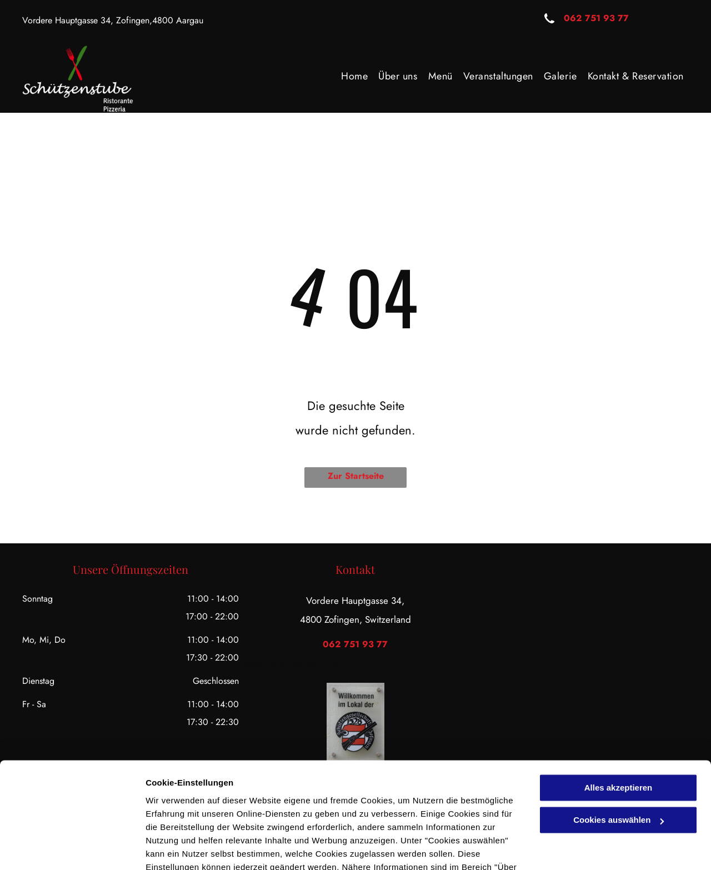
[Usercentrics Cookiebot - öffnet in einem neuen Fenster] (72, 848)
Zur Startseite (356, 475)
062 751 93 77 (596, 18)
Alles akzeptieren (618, 724)
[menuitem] (354, 76)
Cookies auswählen (185, 848)
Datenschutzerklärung (272, 817)
